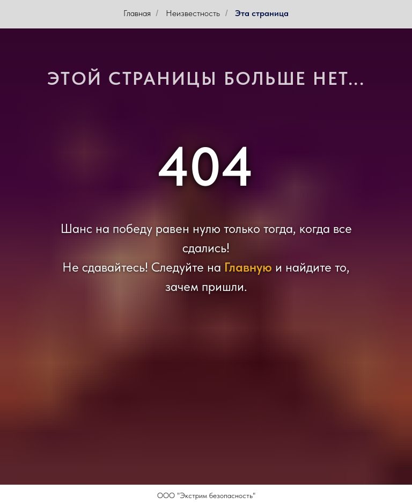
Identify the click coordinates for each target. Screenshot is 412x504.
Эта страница (262, 13)
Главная (137, 13)
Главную (248, 267)
